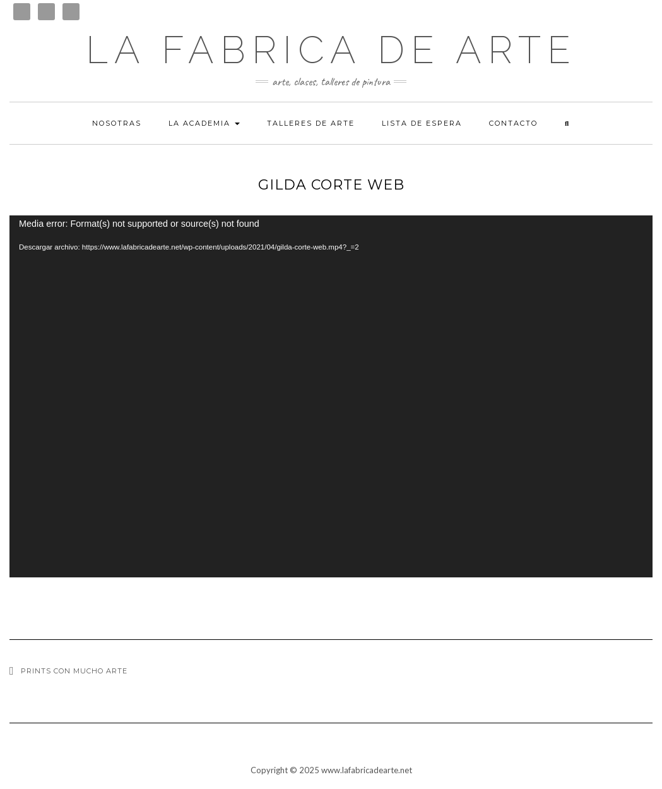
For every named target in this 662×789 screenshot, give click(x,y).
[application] (331, 396)
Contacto (513, 123)
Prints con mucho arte (74, 670)
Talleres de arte (311, 123)
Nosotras (116, 123)
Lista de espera (422, 123)
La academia (204, 123)
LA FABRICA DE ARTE (331, 50)
